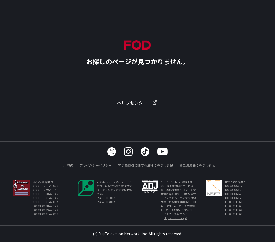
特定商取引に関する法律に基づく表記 (145, 165)
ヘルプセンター (137, 111)
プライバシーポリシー (95, 165)
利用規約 (66, 165)
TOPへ (137, 92)
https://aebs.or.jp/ (175, 218)
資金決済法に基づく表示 (197, 165)
